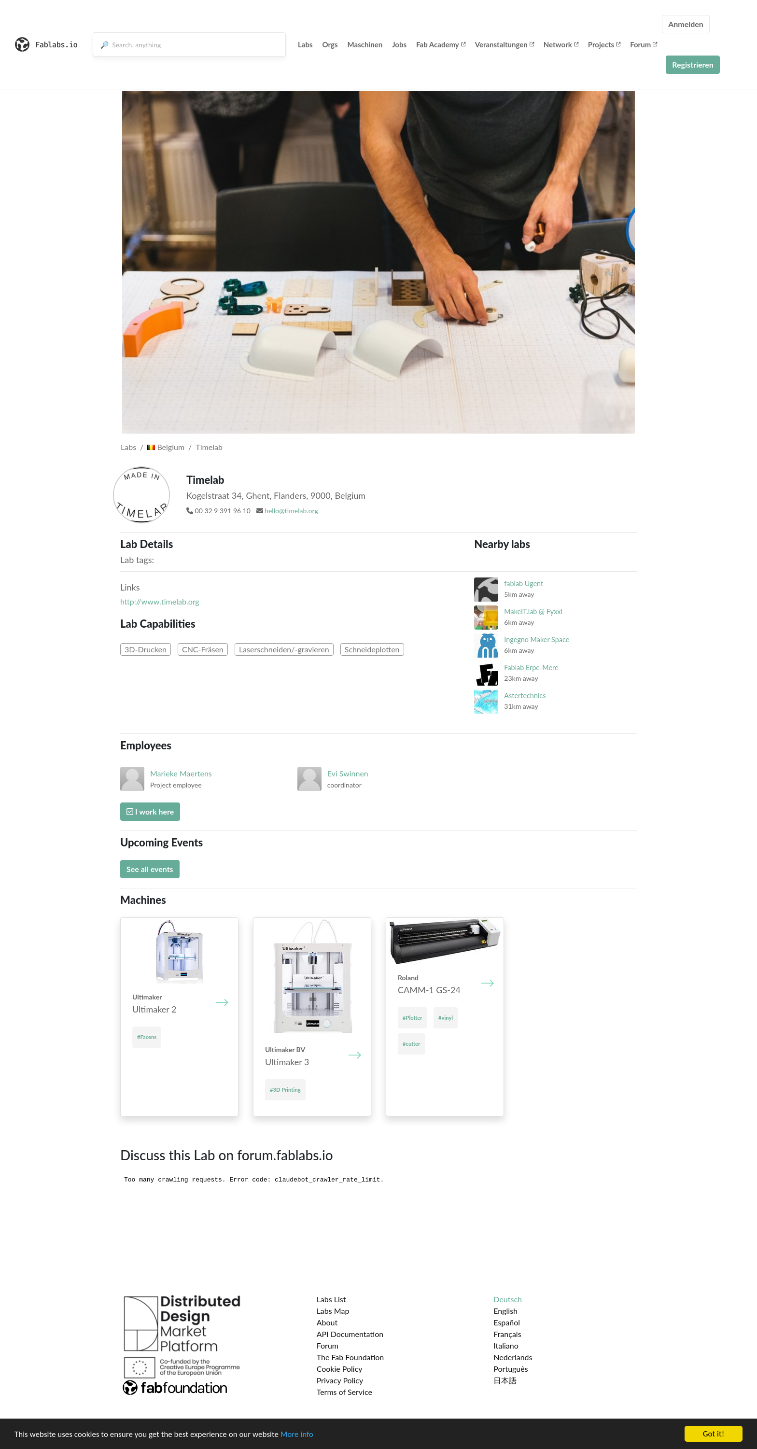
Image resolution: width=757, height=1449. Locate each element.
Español (506, 1322)
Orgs (330, 44)
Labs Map (333, 1310)
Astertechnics (525, 695)
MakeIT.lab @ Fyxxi (533, 611)
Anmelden (685, 23)
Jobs (399, 44)
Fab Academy (440, 44)
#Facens (146, 1037)
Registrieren (693, 64)
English (505, 1310)
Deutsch (507, 1299)
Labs (305, 44)
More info (296, 1435)
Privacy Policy (340, 1380)
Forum (643, 44)
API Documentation (350, 1333)
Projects (604, 44)
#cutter (411, 1044)
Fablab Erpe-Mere (531, 667)
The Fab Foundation (350, 1357)
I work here (150, 811)
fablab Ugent (523, 583)
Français (507, 1333)
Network (561, 44)
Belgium (165, 446)
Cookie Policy (340, 1368)
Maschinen (365, 44)
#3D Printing (285, 1089)
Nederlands (512, 1357)
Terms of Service (344, 1391)
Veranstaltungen (504, 44)
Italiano (506, 1345)
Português (510, 1368)
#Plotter (412, 1017)
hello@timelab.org (291, 510)
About (327, 1322)
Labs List (331, 1299)
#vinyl (445, 1017)
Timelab (209, 446)
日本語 (505, 1380)
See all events (149, 868)
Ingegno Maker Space (536, 639)
